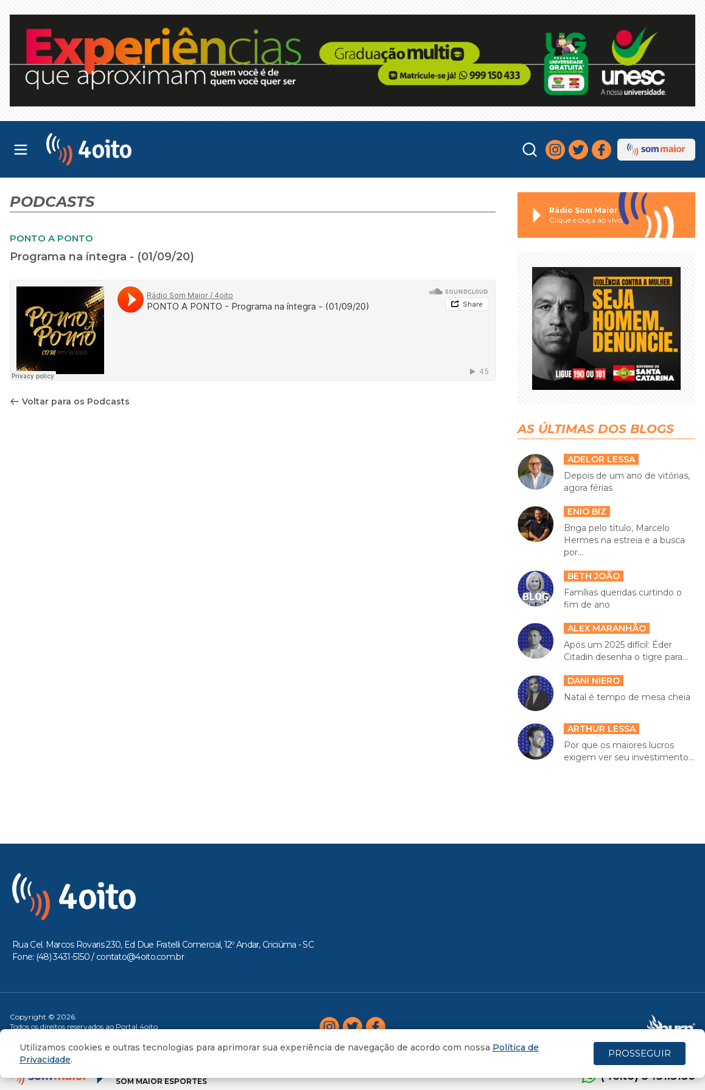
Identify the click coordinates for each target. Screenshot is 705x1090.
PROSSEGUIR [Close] (639, 1053)
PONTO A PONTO (51, 238)
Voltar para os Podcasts (70, 401)
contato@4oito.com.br (140, 956)
